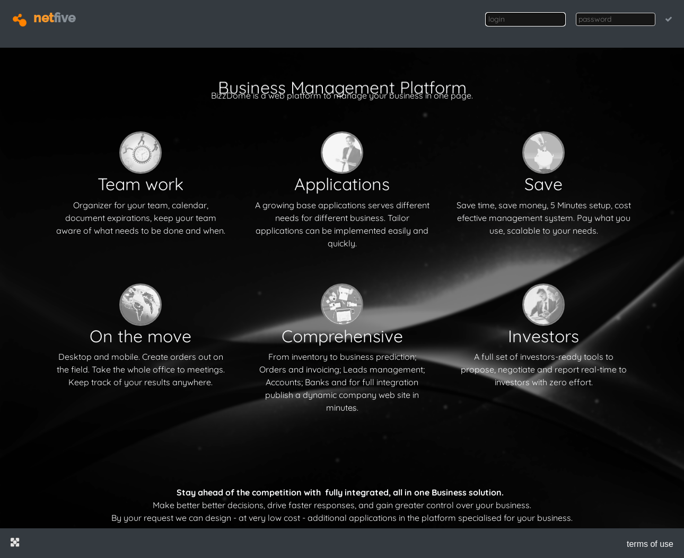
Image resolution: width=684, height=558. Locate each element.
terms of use (650, 543)
